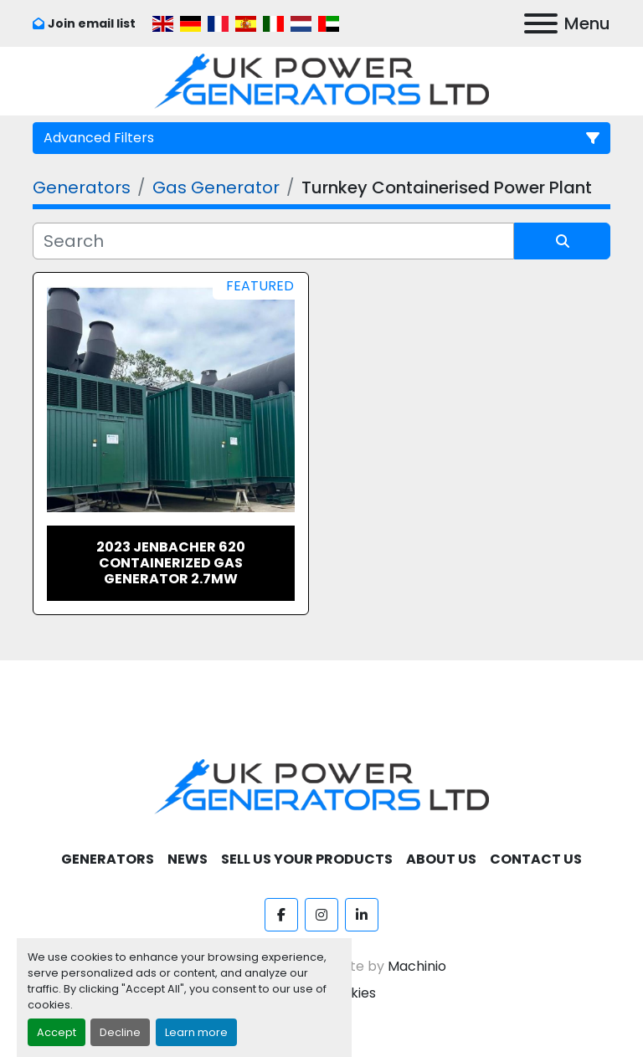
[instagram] (321, 914)
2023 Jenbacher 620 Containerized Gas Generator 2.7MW (170, 562)
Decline (120, 1032)
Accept (56, 1032)
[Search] (273, 241)
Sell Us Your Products (307, 859)
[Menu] (541, 23)
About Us (441, 859)
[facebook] (281, 914)
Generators (107, 859)
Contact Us (536, 859)
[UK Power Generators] (321, 785)
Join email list (92, 23)
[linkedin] (361, 914)
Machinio (417, 966)
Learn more (196, 1032)
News (187, 859)
